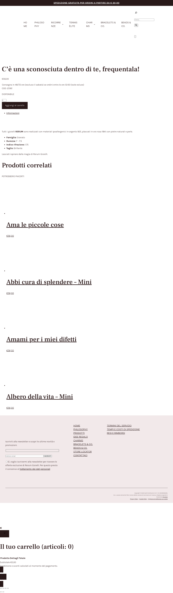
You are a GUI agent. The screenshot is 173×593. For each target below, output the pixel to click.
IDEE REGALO (80, 436)
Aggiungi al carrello (14, 105)
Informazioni (12, 113)
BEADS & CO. (80, 448)
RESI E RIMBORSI (116, 433)
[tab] (88, 113)
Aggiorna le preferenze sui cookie (158, 499)
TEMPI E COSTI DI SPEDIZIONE (123, 429)
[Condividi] (5, 588)
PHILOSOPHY (80, 429)
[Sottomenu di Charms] (94, 24)
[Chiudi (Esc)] (8, 588)
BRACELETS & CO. (83, 444)
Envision (165, 497)
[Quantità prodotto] (4, 100)
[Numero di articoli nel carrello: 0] (135, 36)
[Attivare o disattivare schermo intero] (3, 588)
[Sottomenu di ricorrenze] (62, 24)
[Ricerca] (136, 25)
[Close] (4, 533)
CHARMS (78, 440)
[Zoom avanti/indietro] (1, 588)
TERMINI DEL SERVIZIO (119, 425)
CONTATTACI (80, 455)
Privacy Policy (134, 499)
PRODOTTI (79, 433)
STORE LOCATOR (82, 451)
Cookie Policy (143, 499)
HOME (76, 425)
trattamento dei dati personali (35, 469)
